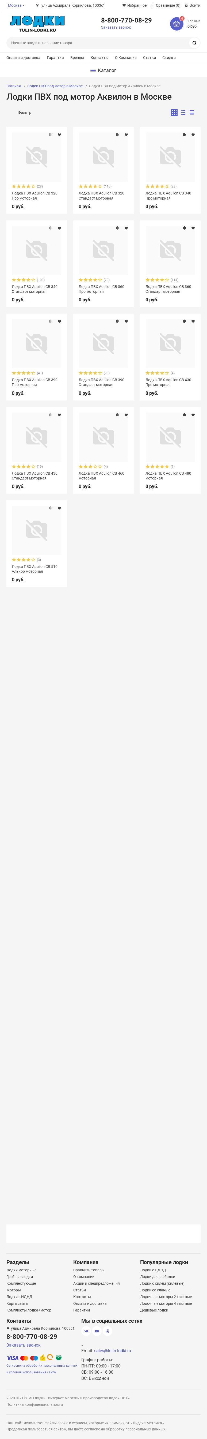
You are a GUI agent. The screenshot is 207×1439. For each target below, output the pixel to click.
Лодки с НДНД (19, 1297)
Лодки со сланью (155, 1290)
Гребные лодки (19, 1277)
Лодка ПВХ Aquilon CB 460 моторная (101, 475)
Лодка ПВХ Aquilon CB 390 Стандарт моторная (101, 382)
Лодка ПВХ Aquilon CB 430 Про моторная (168, 382)
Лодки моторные (21, 1270)
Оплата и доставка (23, 57)
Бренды (77, 57)
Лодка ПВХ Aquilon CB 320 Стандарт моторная (101, 195)
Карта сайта (17, 1303)
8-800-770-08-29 (126, 20)
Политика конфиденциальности (34, 1404)
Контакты (100, 57)
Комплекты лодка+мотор (28, 1310)
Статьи (149, 57)
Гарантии (81, 1310)
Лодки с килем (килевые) (162, 1283)
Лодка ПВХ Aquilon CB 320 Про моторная (34, 195)
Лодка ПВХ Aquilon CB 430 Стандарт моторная (34, 475)
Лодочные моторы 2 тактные (166, 1297)
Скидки (169, 57)
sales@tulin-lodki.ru (112, 1350)
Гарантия (55, 57)
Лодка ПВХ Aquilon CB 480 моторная (168, 475)
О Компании (126, 57)
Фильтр (24, 112)
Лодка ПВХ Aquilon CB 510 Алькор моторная (34, 569)
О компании (83, 1277)
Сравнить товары (89, 1270)
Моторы (13, 1290)
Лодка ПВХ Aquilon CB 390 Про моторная (34, 382)
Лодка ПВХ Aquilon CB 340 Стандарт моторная (34, 289)
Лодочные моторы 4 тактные (166, 1303)
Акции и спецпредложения (96, 1283)
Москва (15, 5)
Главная (13, 86)
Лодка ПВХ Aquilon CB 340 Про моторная (168, 195)
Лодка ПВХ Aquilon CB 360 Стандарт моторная (168, 289)
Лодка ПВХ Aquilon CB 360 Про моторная (101, 289)
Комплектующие (21, 1283)
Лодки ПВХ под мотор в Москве (55, 86)
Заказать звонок (116, 27)
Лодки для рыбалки (157, 1277)
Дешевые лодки (154, 1310)
